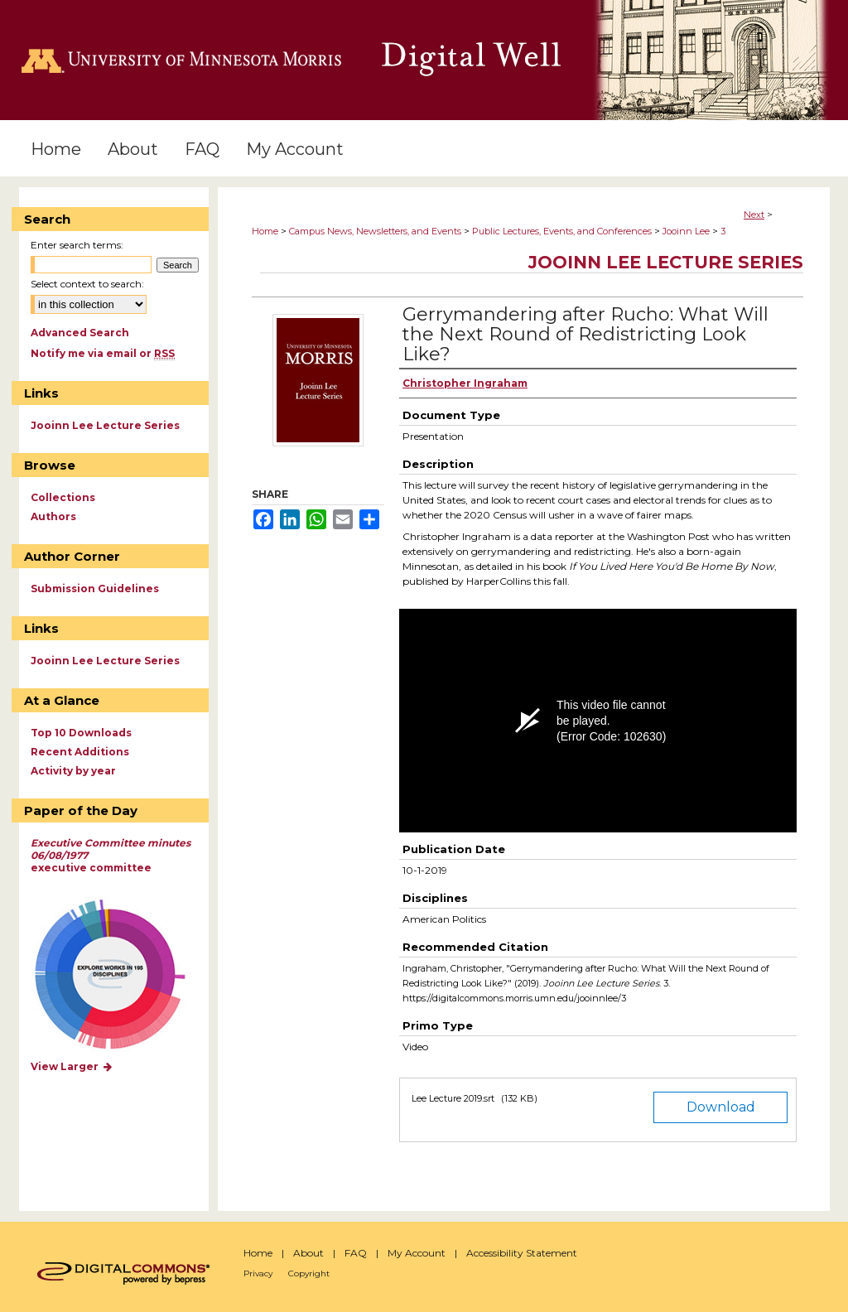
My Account (417, 1253)
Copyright (309, 1273)
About (308, 1253)
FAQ (355, 1253)
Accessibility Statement (521, 1253)
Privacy (257, 1273)
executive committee (110, 855)
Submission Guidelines (95, 588)
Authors (53, 516)
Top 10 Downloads (81, 732)
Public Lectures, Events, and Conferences (562, 231)
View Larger (72, 1066)
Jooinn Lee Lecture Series (665, 262)
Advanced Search (80, 332)
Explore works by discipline (120, 975)
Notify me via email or (103, 353)
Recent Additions (80, 751)
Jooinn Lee (686, 231)
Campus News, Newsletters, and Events (375, 231)
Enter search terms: (77, 245)
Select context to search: (87, 283)
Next (754, 214)
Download (721, 1107)
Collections (63, 497)
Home (265, 231)
